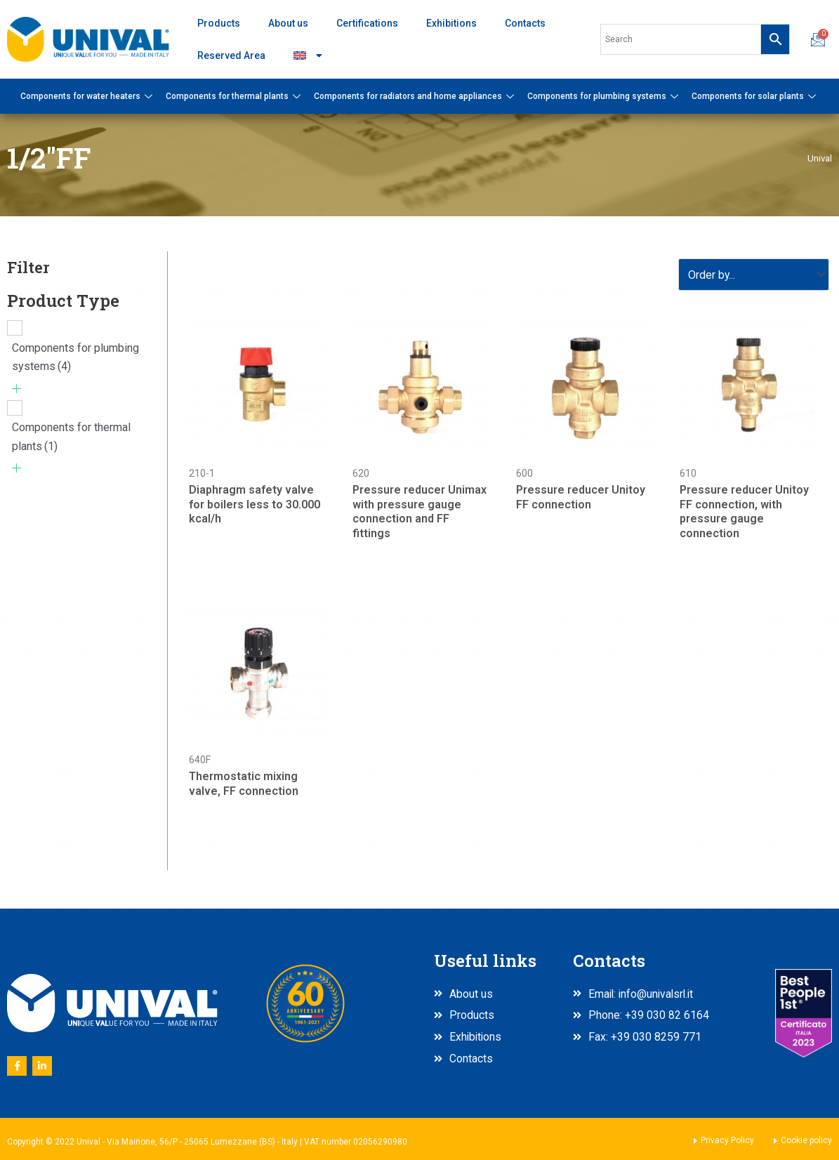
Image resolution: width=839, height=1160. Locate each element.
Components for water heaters (88, 96)
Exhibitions (451, 23)
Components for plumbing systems (604, 96)
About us (288, 23)
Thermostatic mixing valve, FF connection (243, 785)
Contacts (525, 23)
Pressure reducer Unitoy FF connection (580, 498)
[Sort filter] (753, 274)
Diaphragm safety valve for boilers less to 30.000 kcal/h (254, 505)
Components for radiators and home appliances (415, 96)
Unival (819, 158)
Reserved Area (231, 55)
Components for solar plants (755, 96)
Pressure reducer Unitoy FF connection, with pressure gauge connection (744, 512)
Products (218, 23)
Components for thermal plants (235, 96)
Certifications (367, 23)
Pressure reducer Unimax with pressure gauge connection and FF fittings (419, 512)
